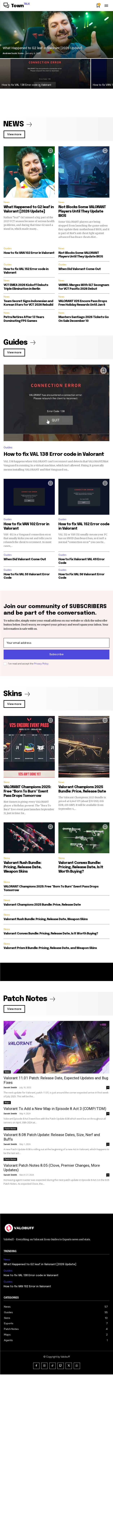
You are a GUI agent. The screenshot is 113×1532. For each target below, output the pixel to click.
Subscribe (56, 654)
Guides (8, 248)
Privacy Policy (41, 663)
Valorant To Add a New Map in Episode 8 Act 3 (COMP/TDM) (55, 1161)
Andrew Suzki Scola (13, 53)
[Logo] (17, 6)
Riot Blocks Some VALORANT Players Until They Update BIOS (82, 211)
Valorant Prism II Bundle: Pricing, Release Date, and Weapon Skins (50, 948)
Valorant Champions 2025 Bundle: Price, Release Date (42, 904)
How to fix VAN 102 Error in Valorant (29, 253)
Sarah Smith (10, 1087)
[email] (56, 643)
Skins (6, 782)
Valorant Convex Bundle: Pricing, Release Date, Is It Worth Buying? (80, 867)
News (6, 202)
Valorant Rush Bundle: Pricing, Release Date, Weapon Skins (22, 867)
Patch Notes (10, 1233)
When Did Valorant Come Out (79, 269)
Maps (7, 1155)
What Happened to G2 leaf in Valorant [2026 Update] (40, 1422)
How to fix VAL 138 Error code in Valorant (54, 454)
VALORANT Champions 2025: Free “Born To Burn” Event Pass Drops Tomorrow (27, 791)
